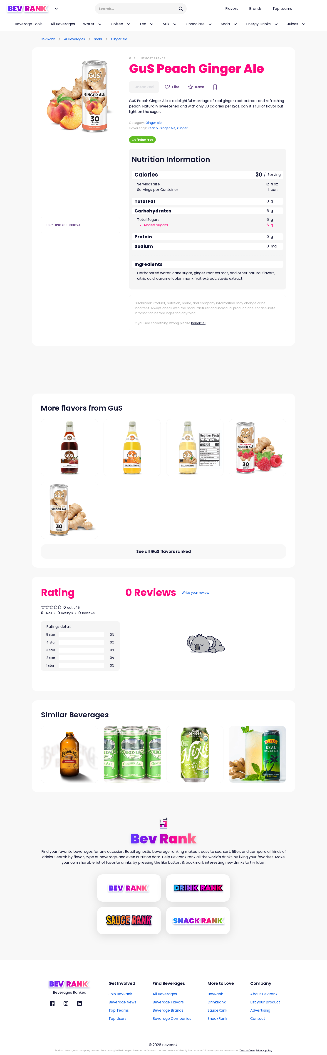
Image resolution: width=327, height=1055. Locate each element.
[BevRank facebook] (52, 1003)
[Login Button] (312, 8)
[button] (80, 95)
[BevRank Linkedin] (79, 1003)
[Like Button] (172, 87)
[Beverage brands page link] (255, 9)
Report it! (198, 323)
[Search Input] (138, 8)
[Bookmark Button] (215, 87)
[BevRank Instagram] (66, 1003)
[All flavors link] (163, 551)
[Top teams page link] (282, 9)
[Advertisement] (242, 38)
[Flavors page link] (232, 9)
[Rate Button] (196, 87)
